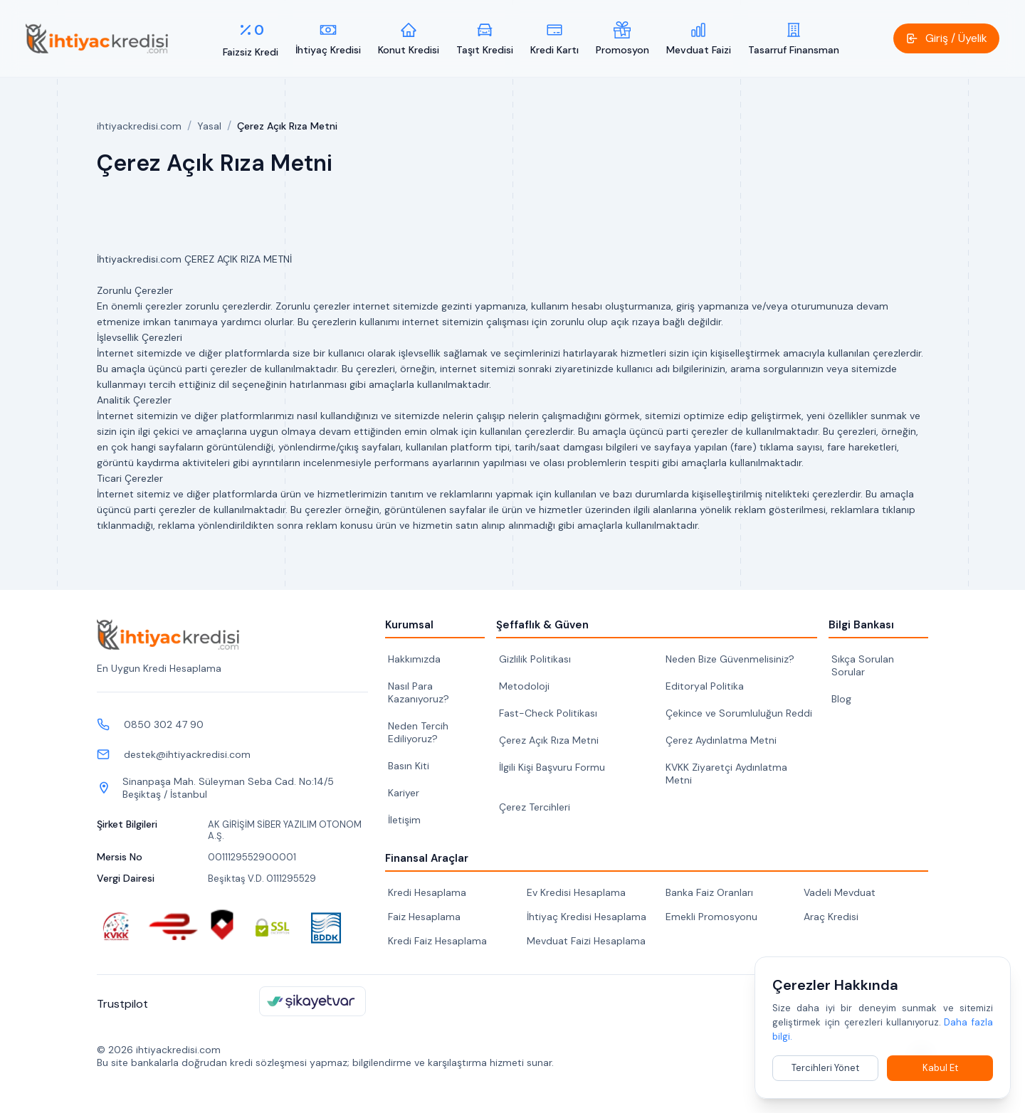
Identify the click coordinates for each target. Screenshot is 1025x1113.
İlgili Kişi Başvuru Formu (552, 767)
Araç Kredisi (831, 916)
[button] (946, 38)
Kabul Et (940, 1068)
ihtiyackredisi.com (139, 126)
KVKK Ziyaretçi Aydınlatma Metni (726, 773)
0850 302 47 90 (164, 724)
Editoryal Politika (705, 686)
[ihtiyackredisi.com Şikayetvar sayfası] (312, 1001)
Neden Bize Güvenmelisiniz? (730, 659)
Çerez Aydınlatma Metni (721, 740)
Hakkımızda (414, 659)
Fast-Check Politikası (548, 713)
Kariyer (403, 792)
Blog (841, 698)
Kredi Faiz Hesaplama (437, 940)
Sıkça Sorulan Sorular (862, 665)
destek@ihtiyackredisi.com (187, 754)
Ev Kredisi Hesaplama (576, 892)
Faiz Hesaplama (424, 916)
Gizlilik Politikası (535, 659)
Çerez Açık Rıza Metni (549, 740)
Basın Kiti (408, 765)
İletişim (404, 819)
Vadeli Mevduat (840, 892)
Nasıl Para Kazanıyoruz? (418, 692)
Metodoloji (524, 686)
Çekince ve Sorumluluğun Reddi (739, 713)
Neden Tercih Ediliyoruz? (418, 732)
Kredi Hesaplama (427, 892)
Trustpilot (122, 1003)
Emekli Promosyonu (711, 916)
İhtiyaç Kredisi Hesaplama (586, 916)
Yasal (209, 126)
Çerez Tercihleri (534, 807)
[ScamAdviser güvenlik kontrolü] (222, 926)
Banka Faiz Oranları (709, 892)
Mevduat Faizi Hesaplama (586, 940)
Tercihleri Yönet (825, 1068)
